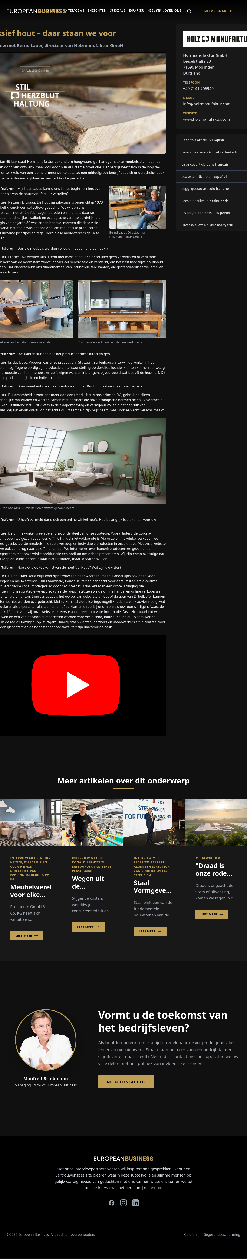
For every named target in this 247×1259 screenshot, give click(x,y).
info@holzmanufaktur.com (207, 103)
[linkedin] (135, 1202)
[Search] (189, 11)
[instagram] (123, 1202)
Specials (118, 10)
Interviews (74, 10)
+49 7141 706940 (198, 88)
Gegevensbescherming (222, 1234)
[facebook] (111, 1202)
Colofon (190, 1234)
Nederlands (166, 11)
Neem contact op (219, 11)
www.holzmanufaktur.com (206, 119)
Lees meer (26, 936)
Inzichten (97, 10)
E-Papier (136, 10)
